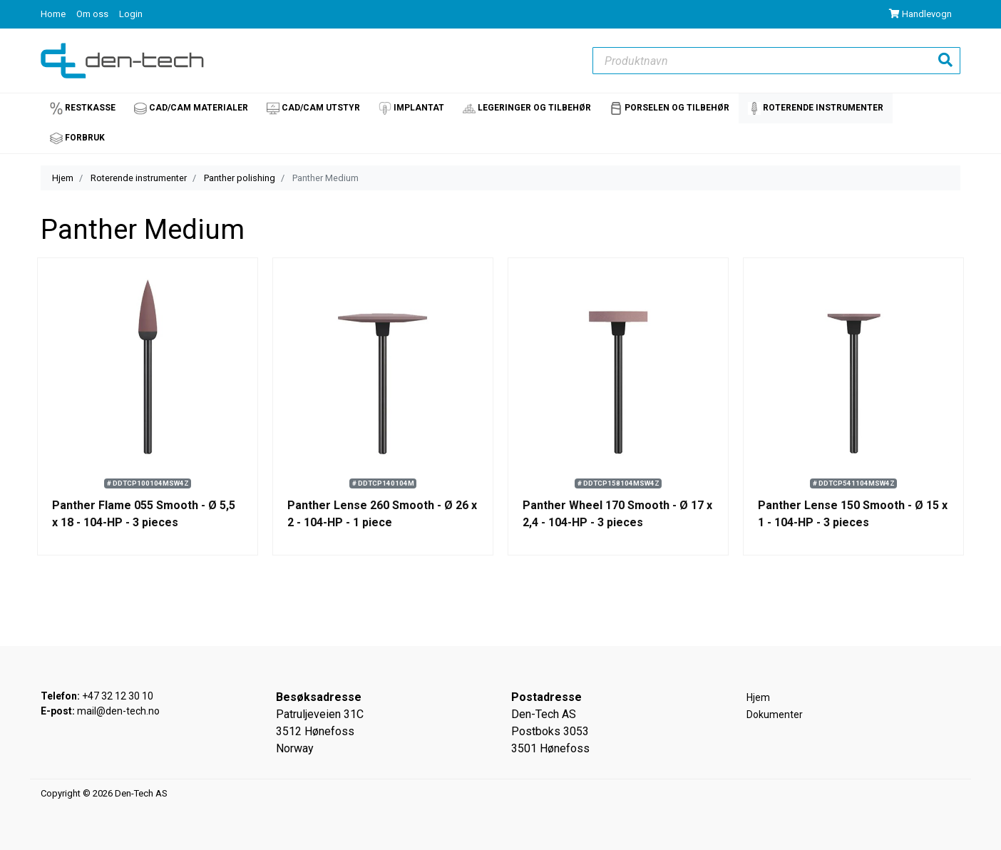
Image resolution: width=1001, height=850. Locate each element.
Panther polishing (239, 178)
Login (131, 14)
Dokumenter (774, 714)
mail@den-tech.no (118, 711)
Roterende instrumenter (139, 178)
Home (54, 14)
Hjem (62, 178)
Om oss (93, 14)
